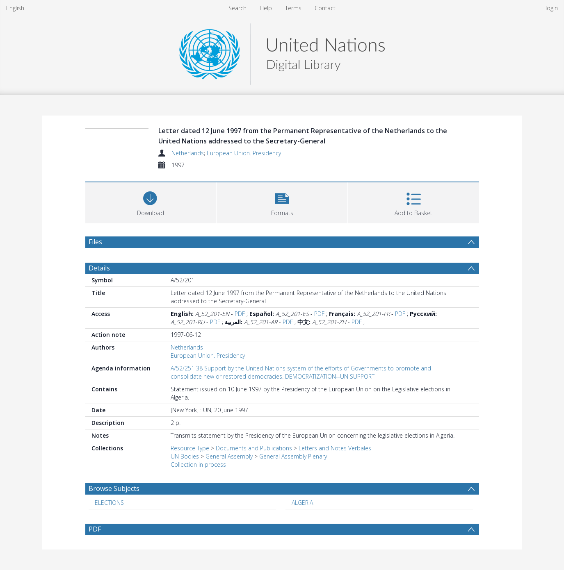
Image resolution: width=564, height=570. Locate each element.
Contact (325, 8)
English (15, 8)
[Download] (150, 201)
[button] (282, 201)
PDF (240, 314)
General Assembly (229, 456)
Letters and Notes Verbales (335, 448)
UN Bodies (185, 456)
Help (266, 8)
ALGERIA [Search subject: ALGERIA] (302, 502)
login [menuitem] (552, 8)
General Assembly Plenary (293, 456)
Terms (293, 8)
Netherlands (187, 153)
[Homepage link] (282, 51)
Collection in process (198, 464)
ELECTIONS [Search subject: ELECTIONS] (109, 502)
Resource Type (190, 448)
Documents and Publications (254, 448)
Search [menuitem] (237, 8)
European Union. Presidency (244, 153)
